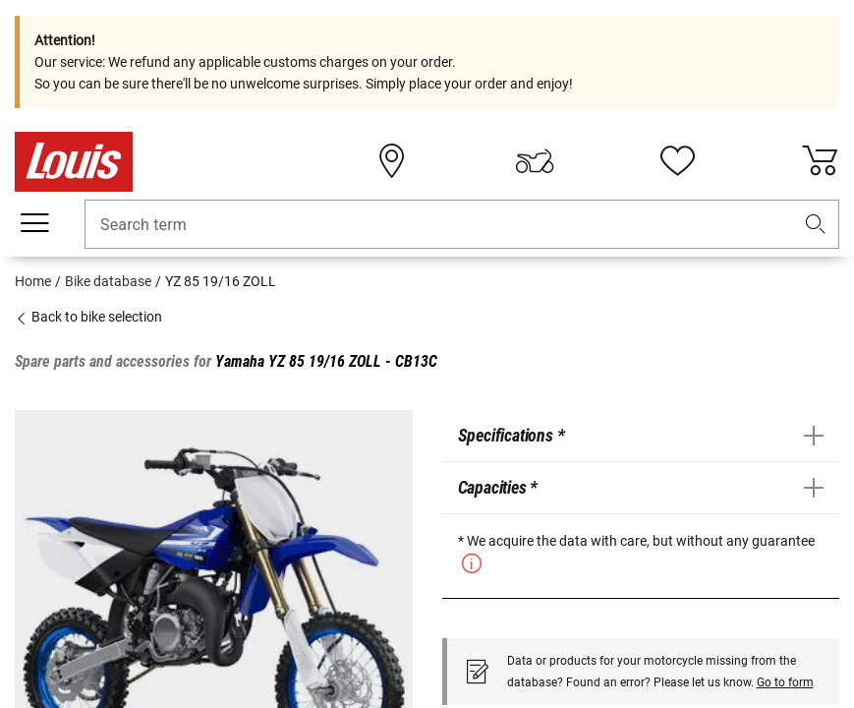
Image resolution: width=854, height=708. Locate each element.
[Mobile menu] (34, 223)
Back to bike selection (88, 316)
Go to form (785, 682)
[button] (815, 224)
